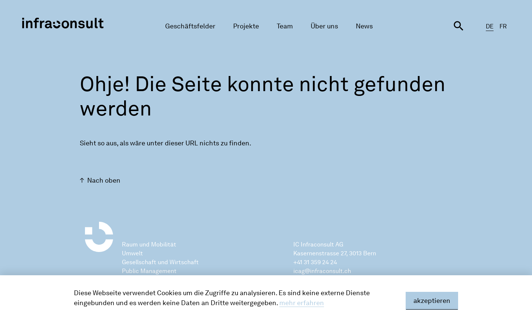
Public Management (149, 271)
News (364, 26)
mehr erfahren (301, 303)
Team (285, 26)
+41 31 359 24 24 (315, 262)
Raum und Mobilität (149, 244)
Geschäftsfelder (190, 26)
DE (490, 26)
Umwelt (132, 253)
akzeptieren (431, 301)
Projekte (246, 26)
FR (503, 26)
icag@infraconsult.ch (322, 271)
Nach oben (103, 180)
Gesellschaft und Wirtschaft (160, 262)
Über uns (324, 26)
